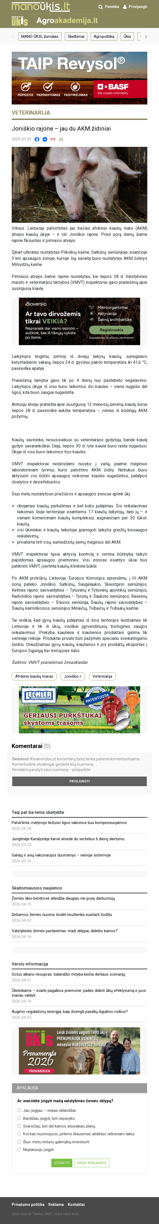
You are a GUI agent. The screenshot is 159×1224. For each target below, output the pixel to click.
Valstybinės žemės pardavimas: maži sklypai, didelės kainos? (65, 930)
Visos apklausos (91, 1163)
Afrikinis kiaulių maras (34, 676)
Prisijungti (79, 781)
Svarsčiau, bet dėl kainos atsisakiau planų (56, 1126)
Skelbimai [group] (76, 36)
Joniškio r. (73, 676)
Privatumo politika (28, 1204)
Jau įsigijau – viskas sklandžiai (46, 1110)
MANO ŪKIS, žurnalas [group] (39, 36)
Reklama (56, 1204)
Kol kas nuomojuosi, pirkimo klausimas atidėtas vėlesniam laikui (75, 1134)
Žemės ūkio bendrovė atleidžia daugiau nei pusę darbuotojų (63, 898)
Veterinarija (102, 676)
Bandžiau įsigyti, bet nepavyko (46, 1118)
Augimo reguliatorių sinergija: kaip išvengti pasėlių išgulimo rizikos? (70, 1011)
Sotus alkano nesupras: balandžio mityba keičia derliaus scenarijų (68, 974)
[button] (13, 37)
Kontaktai (76, 1204)
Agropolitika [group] (104, 36)
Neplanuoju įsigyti (35, 1149)
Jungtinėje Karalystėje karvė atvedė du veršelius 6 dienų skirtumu (68, 839)
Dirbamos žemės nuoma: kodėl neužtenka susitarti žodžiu (62, 914)
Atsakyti (61, 1163)
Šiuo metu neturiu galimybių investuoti (53, 1142)
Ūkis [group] (127, 36)
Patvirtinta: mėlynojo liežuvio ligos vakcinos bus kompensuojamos (69, 822)
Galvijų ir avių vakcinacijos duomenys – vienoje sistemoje (61, 855)
